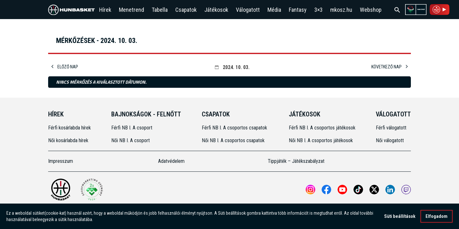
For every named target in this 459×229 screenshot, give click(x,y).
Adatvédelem (171, 161)
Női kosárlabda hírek (68, 140)
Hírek (105, 9)
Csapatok (186, 9)
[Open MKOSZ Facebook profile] (326, 189)
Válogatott (248, 9)
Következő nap (389, 66)
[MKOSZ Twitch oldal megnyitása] (406, 189)
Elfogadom (437, 216)
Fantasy (298, 9)
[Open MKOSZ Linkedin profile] (390, 189)
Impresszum (60, 161)
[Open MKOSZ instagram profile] (310, 189)
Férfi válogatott (391, 128)
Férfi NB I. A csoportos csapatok (235, 128)
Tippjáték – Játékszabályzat (296, 161)
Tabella (160, 9)
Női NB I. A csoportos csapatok (234, 140)
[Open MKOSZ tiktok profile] (358, 189)
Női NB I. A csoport (130, 140)
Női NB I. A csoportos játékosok (321, 140)
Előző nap (64, 66)
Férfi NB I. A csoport (131, 128)
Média (274, 9)
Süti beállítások (399, 216)
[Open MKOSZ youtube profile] (342, 189)
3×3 (318, 9)
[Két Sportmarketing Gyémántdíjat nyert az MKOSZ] (91, 189)
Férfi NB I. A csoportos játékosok (322, 128)
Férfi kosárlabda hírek (69, 128)
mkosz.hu (341, 9)
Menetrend (131, 9)
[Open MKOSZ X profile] (374, 189)
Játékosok (216, 9)
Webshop (371, 9)
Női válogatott (390, 140)
